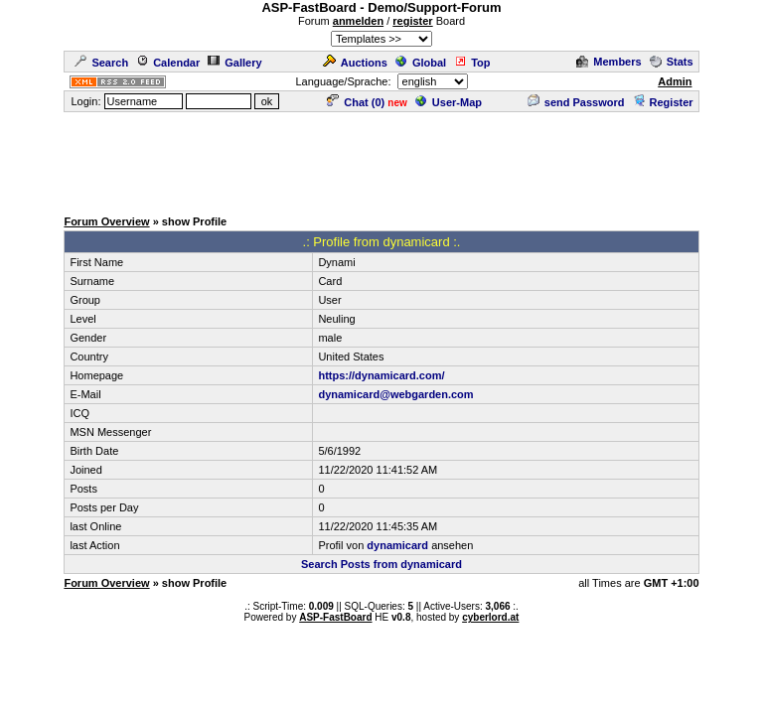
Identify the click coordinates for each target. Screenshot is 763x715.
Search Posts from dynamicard (381, 564)
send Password (576, 102)
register (412, 21)
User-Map (448, 102)
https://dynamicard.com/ (381, 375)
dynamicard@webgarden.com (395, 394)
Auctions (355, 63)
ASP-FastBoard (335, 617)
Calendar (168, 63)
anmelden (358, 21)
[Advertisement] (381, 159)
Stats (671, 62)
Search (101, 63)
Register (663, 102)
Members (608, 62)
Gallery (234, 63)
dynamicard (397, 545)
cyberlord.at (490, 617)
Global (420, 63)
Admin (674, 81)
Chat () (355, 102)
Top (472, 63)
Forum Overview (106, 221)
